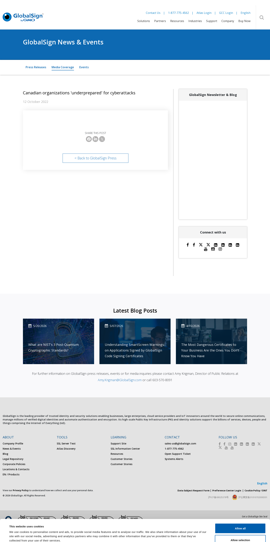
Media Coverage (63, 67)
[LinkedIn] (95, 139)
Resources (177, 21)
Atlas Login (204, 13)
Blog (5, 453)
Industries (195, 21)
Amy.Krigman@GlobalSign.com (120, 380)
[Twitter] (200, 244)
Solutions (143, 21)
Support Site (118, 443)
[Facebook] (89, 139)
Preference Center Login (226, 490)
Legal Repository (13, 459)
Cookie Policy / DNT (256, 490)
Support (211, 21)
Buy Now (244, 21)
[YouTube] (213, 248)
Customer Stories (121, 459)
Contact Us (153, 13)
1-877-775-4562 (178, 13)
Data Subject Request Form (194, 490)
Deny (240, 532)
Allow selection (240, 520)
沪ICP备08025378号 (218, 497)
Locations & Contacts (16, 469)
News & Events (12, 448)
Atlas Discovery (66, 448)
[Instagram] (220, 248)
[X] (102, 139)
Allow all (240, 509)
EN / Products (11, 474)
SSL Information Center (125, 448)
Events (84, 67)
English (245, 13)
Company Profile (13, 443)
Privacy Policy (21, 490)
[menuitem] (143, 23)
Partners (160, 21)
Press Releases (36, 67)
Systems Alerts (174, 459)
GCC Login (226, 13)
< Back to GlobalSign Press (96, 158)
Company (227, 21)
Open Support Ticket (178, 453)
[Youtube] (205, 248)
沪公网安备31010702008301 (252, 497)
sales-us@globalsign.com (180, 443)
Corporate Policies (14, 464)
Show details (149, 532)
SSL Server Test (66, 443)
